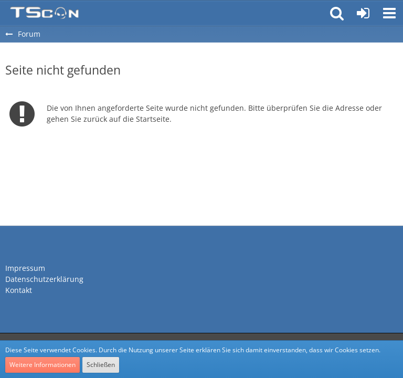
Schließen (101, 364)
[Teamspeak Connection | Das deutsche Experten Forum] (44, 13)
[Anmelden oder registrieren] (363, 13)
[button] (389, 13)
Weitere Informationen (42, 364)
